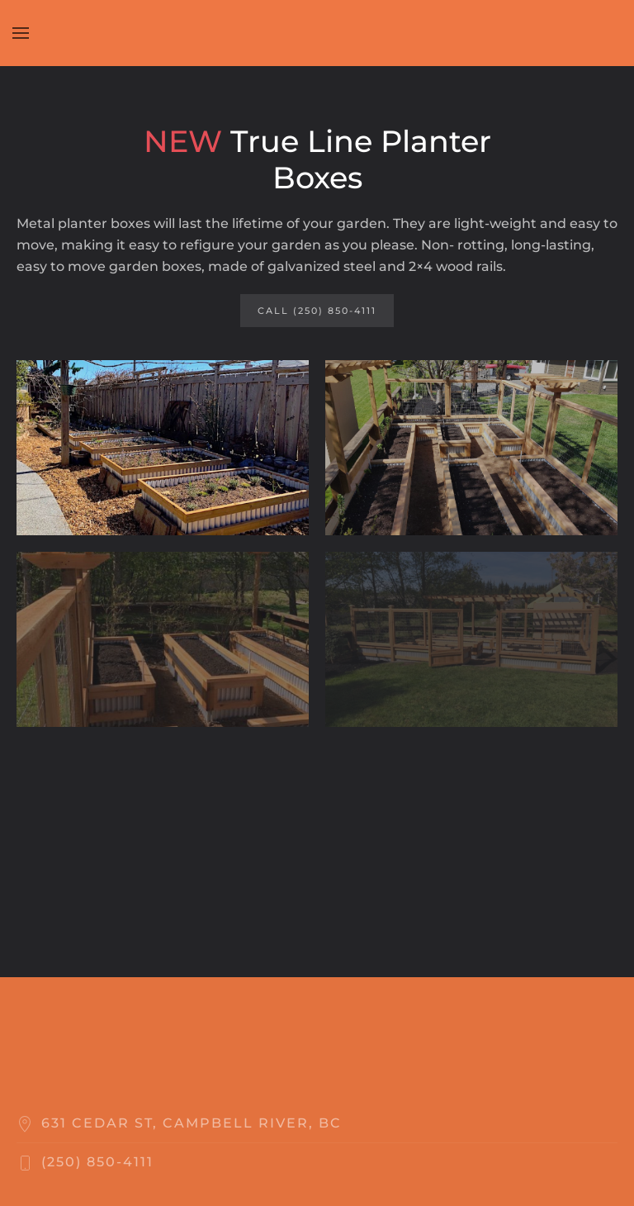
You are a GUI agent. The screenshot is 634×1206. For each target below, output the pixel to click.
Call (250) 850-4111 (317, 310)
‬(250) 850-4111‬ (97, 1162)
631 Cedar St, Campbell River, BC (191, 1123)
